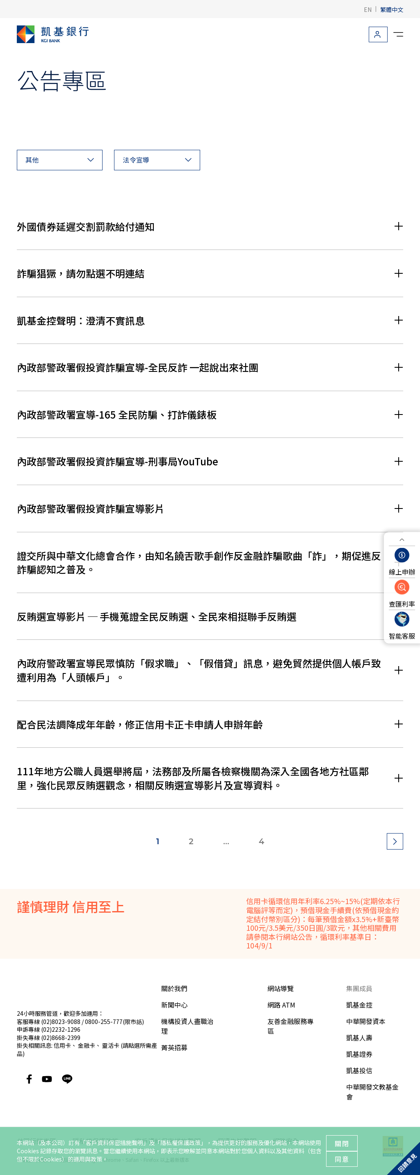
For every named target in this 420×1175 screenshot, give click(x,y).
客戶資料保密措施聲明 (114, 1142)
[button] (60, 160)
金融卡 (86, 1045)
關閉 (342, 1143)
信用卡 (62, 1045)
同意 (342, 1159)
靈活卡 (110, 1045)
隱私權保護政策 (180, 1142)
